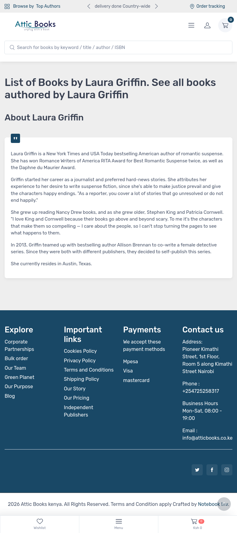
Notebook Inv (213, 504)
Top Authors (48, 6)
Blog (10, 396)
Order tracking (207, 6)
